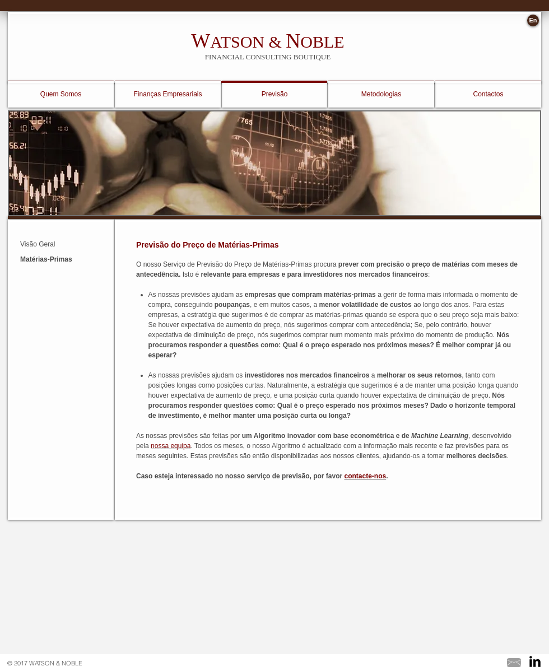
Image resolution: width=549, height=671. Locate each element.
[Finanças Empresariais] (168, 94)
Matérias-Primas (46, 259)
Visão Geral (37, 244)
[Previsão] (274, 94)
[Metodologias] (381, 94)
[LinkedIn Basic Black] (535, 661)
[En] (533, 20)
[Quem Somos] (61, 94)
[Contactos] (488, 94)
